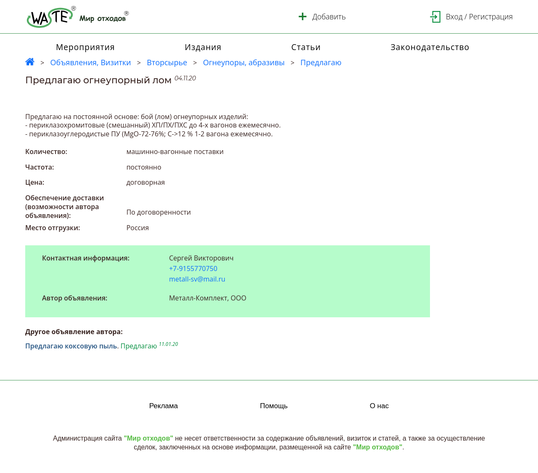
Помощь (274, 406)
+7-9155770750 (193, 268)
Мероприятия (85, 47)
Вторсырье (167, 62)
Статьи (306, 47)
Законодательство (429, 47)
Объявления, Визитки (90, 62)
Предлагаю (321, 62)
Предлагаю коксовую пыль (71, 346)
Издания (203, 47)
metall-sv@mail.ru (197, 279)
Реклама (163, 406)
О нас (379, 406)
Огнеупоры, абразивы (244, 62)
